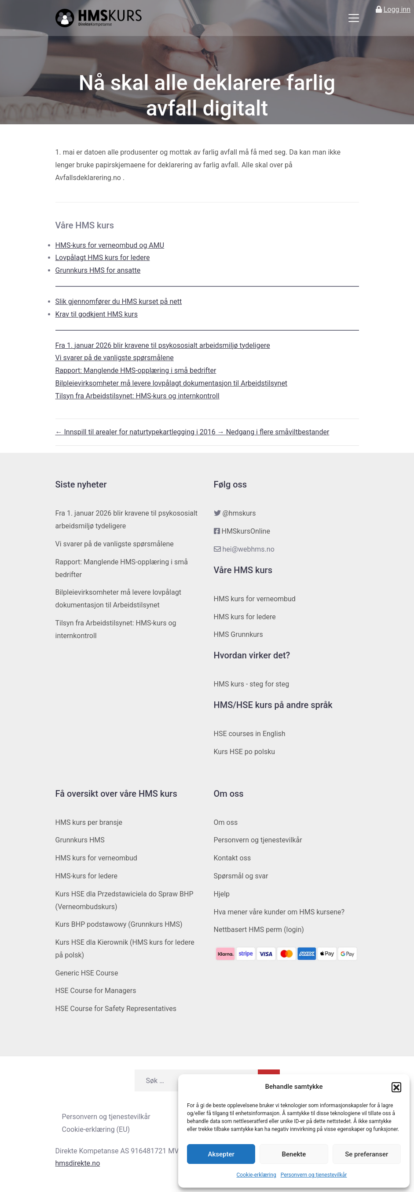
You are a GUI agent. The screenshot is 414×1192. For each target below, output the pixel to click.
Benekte (294, 1154)
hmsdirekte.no (77, 1163)
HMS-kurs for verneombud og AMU (110, 245)
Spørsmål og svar (241, 876)
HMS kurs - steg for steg (251, 684)
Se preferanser (366, 1154)
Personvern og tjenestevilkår (314, 1175)
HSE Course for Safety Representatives (116, 1008)
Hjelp (222, 894)
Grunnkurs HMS (80, 840)
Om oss (226, 822)
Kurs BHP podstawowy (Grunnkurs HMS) (119, 924)
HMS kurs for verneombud (255, 599)
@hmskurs (239, 513)
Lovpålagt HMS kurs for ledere (102, 257)
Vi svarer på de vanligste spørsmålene (114, 358)
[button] (396, 1087)
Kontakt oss (232, 858)
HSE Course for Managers (95, 990)
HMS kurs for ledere (245, 617)
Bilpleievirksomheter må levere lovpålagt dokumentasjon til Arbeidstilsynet (171, 383)
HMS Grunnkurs (238, 634)
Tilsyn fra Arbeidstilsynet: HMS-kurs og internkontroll (137, 396)
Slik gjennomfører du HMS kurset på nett (118, 301)
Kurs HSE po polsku (244, 752)
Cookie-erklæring (256, 1175)
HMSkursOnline (245, 531)
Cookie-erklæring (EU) (96, 1129)
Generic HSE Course (86, 973)
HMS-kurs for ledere (86, 876)
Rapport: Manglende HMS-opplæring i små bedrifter (135, 370)
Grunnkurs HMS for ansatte (98, 270)
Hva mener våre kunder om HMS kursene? (279, 912)
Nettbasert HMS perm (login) (259, 929)
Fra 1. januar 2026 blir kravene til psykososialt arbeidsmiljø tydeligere (162, 345)
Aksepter (221, 1154)
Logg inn (397, 9)
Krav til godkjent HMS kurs (96, 314)
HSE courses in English (250, 734)
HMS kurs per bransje (89, 822)
